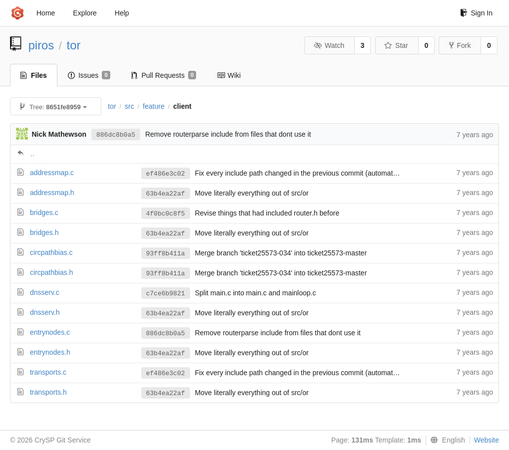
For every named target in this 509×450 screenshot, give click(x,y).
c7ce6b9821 (165, 293)
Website (486, 440)
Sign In (476, 13)
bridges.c (44, 213)
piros (41, 45)
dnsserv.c (44, 292)
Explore (84, 13)
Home (45, 13)
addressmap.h (52, 193)
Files (33, 75)
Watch (328, 45)
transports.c (48, 372)
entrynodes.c (50, 332)
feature (154, 106)
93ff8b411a (165, 253)
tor (74, 45)
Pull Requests (164, 75)
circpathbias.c (51, 252)
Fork (460, 45)
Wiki (229, 75)
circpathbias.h (51, 272)
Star (396, 45)
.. (32, 154)
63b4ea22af (165, 194)
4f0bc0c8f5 (165, 214)
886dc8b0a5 (115, 135)
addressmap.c (52, 173)
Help (122, 13)
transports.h (48, 392)
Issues (89, 75)
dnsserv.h (45, 312)
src (129, 106)
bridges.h (44, 232)
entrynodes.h (50, 352)
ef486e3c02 (165, 174)
